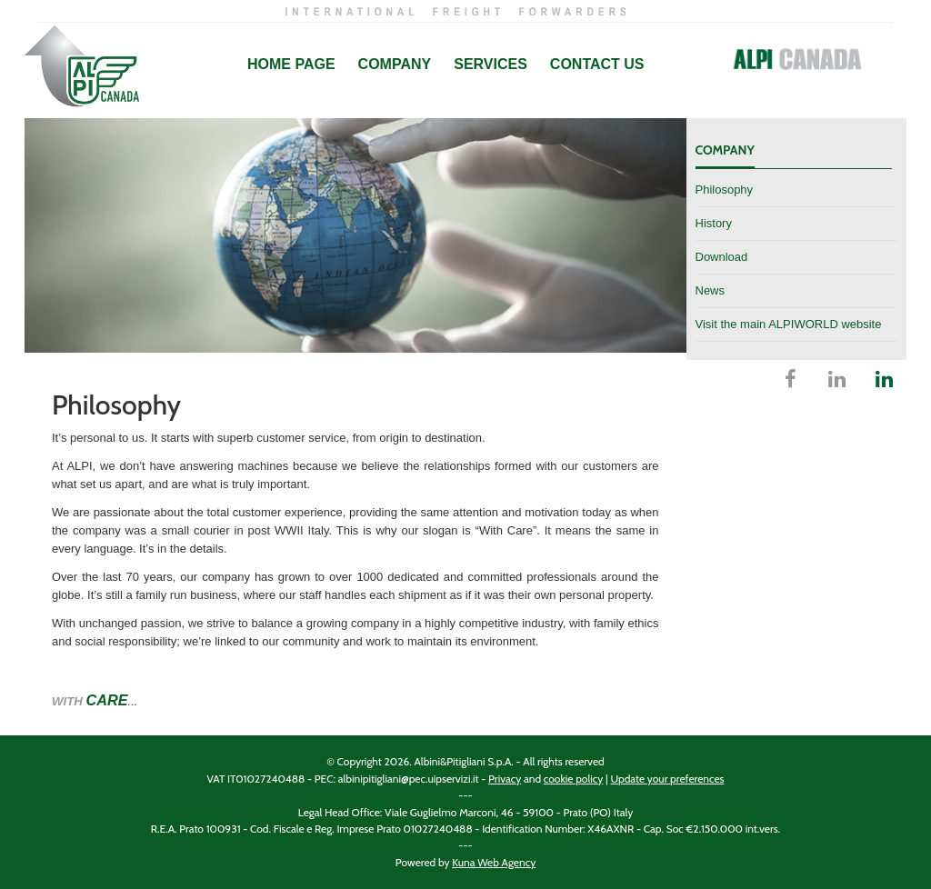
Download (722, 257)
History (714, 223)
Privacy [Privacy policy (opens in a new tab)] (504, 778)
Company (395, 64)
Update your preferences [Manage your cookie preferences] (667, 778)
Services (490, 64)
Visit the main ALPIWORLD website (789, 324)
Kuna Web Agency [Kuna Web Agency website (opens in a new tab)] (494, 862)
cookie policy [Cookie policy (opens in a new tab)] (574, 778)
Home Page (291, 64)
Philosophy (725, 189)
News (711, 290)
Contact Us (597, 64)
